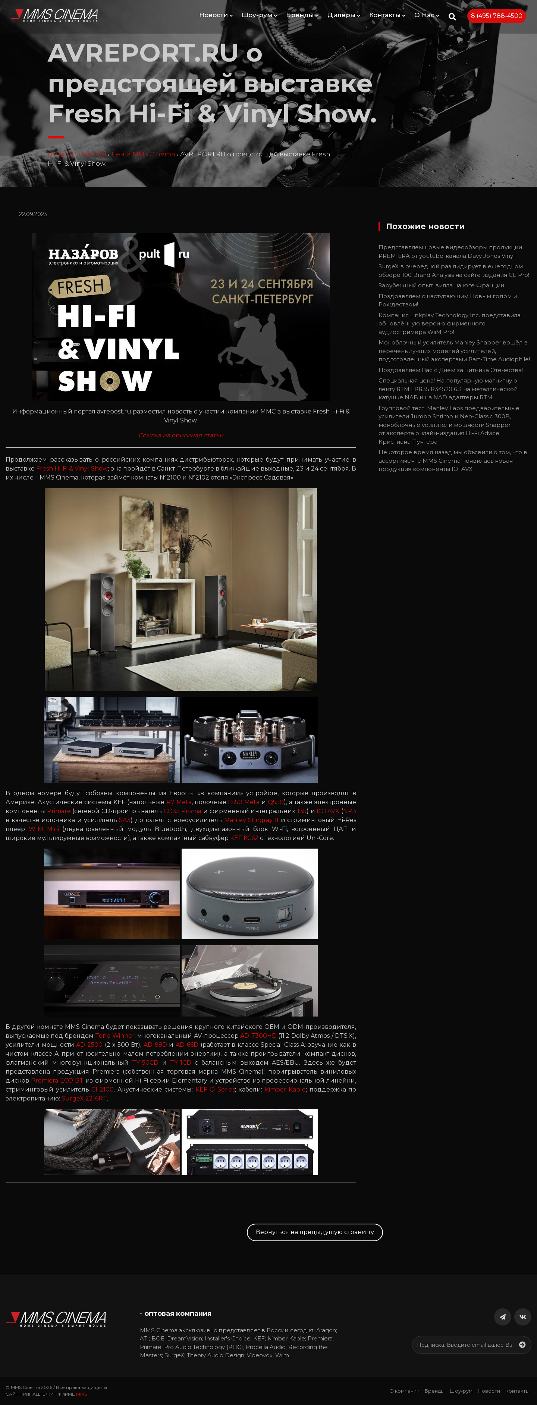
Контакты (387, 15)
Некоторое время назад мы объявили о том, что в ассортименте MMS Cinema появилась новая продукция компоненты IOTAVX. (453, 460)
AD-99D (155, 1044)
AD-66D (187, 1044)
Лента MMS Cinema (143, 154)
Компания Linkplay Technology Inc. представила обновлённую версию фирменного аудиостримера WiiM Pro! (450, 323)
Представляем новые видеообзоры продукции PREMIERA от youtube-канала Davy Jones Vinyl (450, 251)
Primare (59, 811)
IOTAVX (328, 811)
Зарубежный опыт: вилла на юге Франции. (442, 285)
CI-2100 (102, 1089)
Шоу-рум (259, 15)
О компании (404, 1391)
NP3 (349, 811)
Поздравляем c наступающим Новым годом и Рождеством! (448, 300)
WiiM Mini (44, 829)
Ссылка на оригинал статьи (180, 435)
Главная (60, 154)
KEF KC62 (244, 838)
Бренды (302, 15)
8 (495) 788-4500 (496, 15)
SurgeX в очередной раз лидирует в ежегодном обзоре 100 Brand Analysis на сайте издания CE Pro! (454, 270)
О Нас (426, 15)
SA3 (125, 820)
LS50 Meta (244, 802)
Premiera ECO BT (57, 1080)
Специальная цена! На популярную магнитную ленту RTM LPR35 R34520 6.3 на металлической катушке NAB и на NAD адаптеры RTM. (448, 389)
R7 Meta (179, 802)
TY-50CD (145, 1062)
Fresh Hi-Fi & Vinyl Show (71, 468)
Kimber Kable (285, 1089)
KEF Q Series (215, 1089)
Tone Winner (114, 1035)
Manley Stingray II (251, 820)
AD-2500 (89, 1044)
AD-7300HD (258, 1035)
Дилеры (343, 15)
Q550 (276, 802)
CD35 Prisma (183, 811)
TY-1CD (180, 1062)
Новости (216, 15)
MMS (81, 1394)
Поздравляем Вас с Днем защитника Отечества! (451, 370)
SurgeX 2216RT (84, 1098)
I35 (302, 811)
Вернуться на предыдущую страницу (315, 1232)
